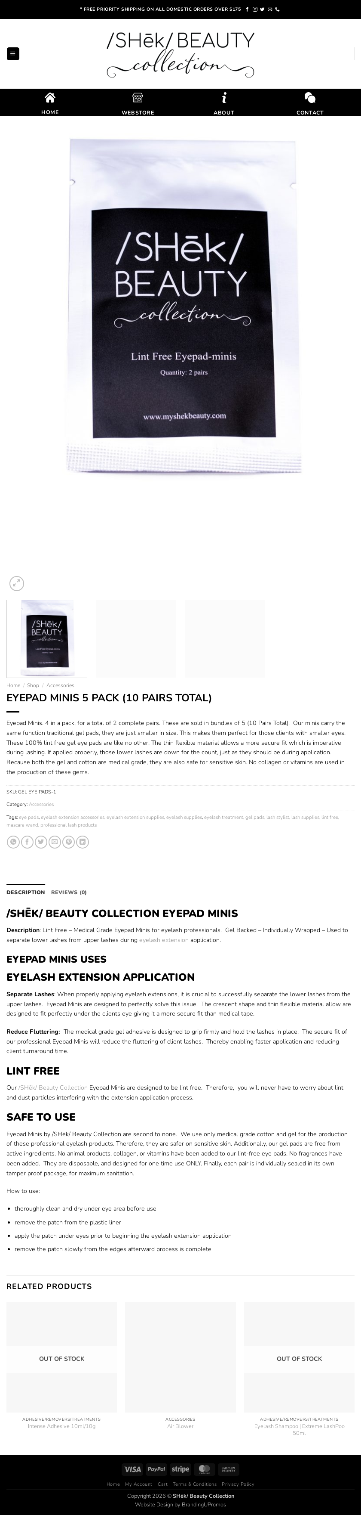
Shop (33, 685)
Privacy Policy (238, 1483)
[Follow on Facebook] (247, 9)
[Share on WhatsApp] (13, 842)
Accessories (60, 685)
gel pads (254, 816)
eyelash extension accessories (72, 816)
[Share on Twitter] (41, 842)
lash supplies (305, 816)
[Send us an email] (270, 9)
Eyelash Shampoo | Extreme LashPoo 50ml (299, 1429)
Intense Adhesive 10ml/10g (61, 1426)
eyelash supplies (184, 816)
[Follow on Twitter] (262, 9)
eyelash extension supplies (135, 816)
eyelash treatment (223, 816)
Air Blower (180, 1426)
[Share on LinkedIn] (82, 842)
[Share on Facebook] (27, 842)
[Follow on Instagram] (255, 9)
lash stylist (277, 816)
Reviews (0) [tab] (64, 892)
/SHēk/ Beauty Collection (53, 1087)
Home (13, 685)
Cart (163, 1483)
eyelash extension (164, 939)
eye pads (29, 816)
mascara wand (22, 824)
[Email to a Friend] (55, 842)
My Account (138, 1483)
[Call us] (277, 9)
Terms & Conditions (195, 1483)
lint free (329, 816)
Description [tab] (24, 892)
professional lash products (68, 824)
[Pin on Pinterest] (68, 842)
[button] (13, 53)
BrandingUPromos (204, 1504)
